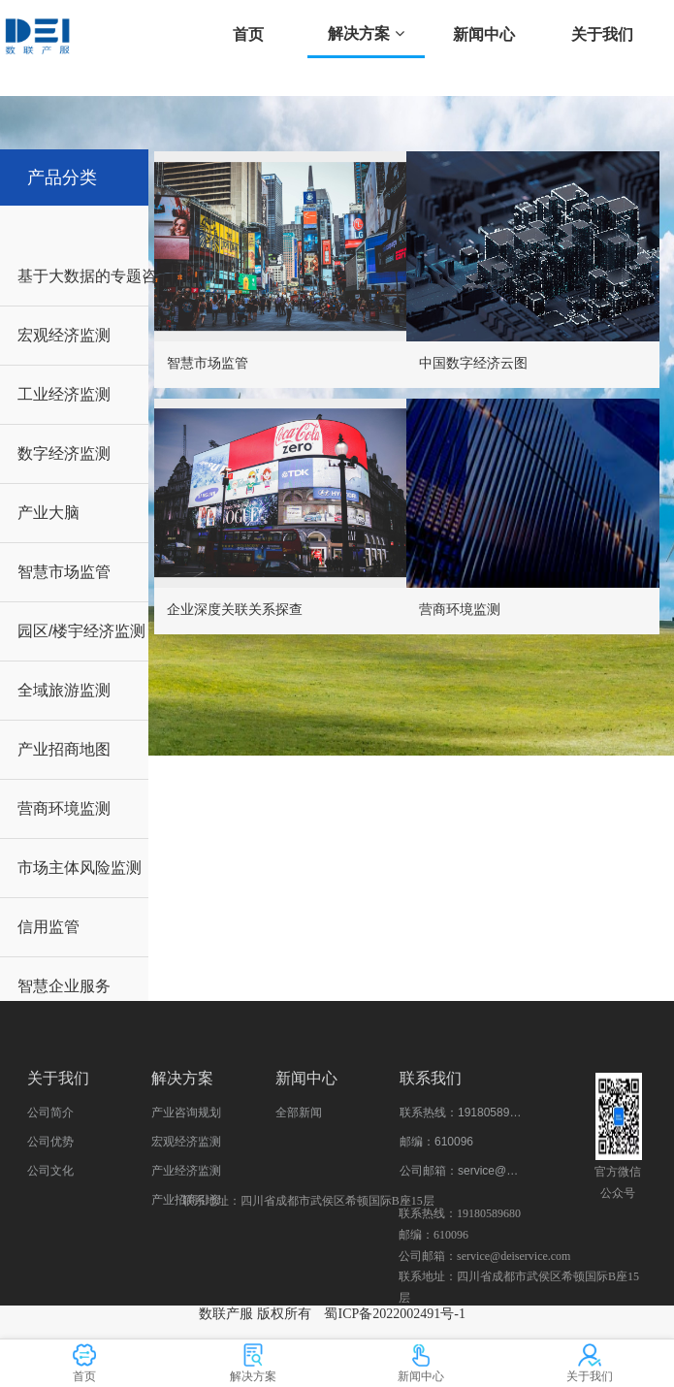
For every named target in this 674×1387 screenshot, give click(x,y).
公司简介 (50, 1112)
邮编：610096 (436, 1141)
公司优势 (50, 1141)
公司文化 (50, 1170)
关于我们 (602, 34)
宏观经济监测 (186, 1141)
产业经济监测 (186, 1170)
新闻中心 (484, 34)
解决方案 (365, 33)
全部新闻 (298, 1112)
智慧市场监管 (207, 363)
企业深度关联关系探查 (235, 609)
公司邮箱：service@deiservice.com (462, 1170)
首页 (248, 34)
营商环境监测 (459, 609)
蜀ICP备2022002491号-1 (394, 1313)
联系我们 (431, 1078)
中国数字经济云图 (473, 363)
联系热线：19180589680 (462, 1112)
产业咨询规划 (186, 1112)
